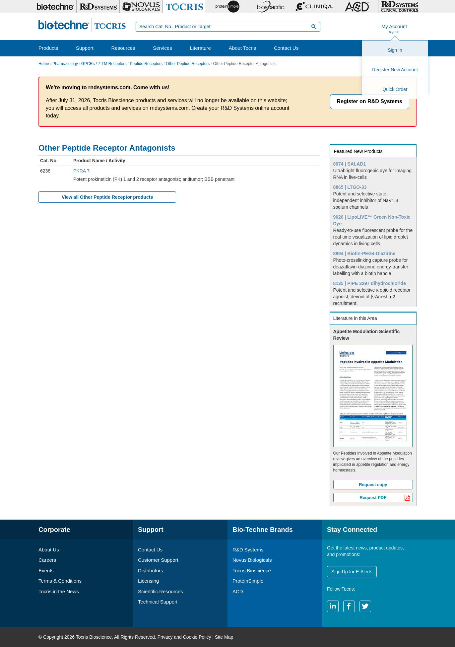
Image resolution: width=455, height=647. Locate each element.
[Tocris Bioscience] (184, 6)
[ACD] (356, 6)
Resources (123, 48)
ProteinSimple (247, 581)
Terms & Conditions (60, 581)
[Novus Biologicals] (141, 6)
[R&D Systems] (98, 6)
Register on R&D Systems (369, 101)
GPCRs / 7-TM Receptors (104, 63)
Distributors (150, 570)
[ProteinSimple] (227, 6)
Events (46, 570)
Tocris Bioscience (251, 570)
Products (48, 48)
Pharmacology (65, 63)
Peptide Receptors (146, 63)
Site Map (224, 637)
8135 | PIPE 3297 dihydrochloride (369, 283)
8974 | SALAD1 (349, 164)
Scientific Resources (160, 591)
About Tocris (242, 48)
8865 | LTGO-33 (350, 187)
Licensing (148, 581)
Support (85, 48)
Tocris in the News (58, 591)
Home (43, 63)
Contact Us (286, 48)
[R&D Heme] (399, 6)
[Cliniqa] (313, 6)
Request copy (373, 484)
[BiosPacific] (270, 6)
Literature (200, 48)
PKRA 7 (81, 171)
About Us (48, 549)
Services (162, 48)
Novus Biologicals (252, 560)
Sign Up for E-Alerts (351, 571)
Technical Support (157, 602)
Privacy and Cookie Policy (184, 637)
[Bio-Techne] (55, 6)
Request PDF (384, 498)
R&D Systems (247, 549)
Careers (47, 560)
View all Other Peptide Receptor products (107, 197)
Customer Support (158, 560)
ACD (237, 591)
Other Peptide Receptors (188, 63)
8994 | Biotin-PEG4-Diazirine (364, 253)
